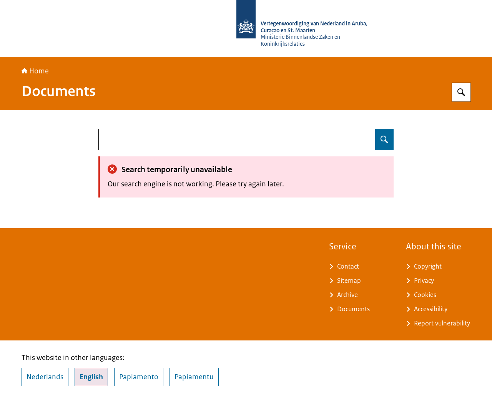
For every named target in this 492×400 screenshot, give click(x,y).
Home (35, 71)
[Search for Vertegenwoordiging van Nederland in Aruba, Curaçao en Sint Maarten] (461, 92)
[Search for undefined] (384, 139)
